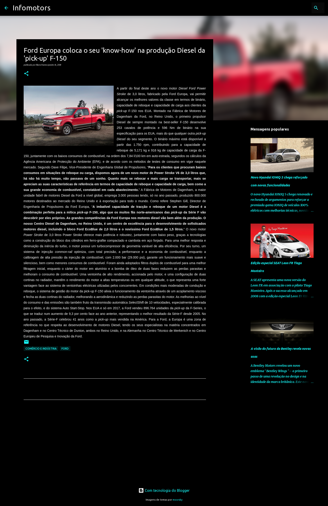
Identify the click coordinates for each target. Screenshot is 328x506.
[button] (26, 74)
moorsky (178, 499)
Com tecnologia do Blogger (164, 490)
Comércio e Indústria (41, 348)
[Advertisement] (115, 445)
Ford (65, 348)
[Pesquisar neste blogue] (300, 7)
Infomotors (31, 8)
